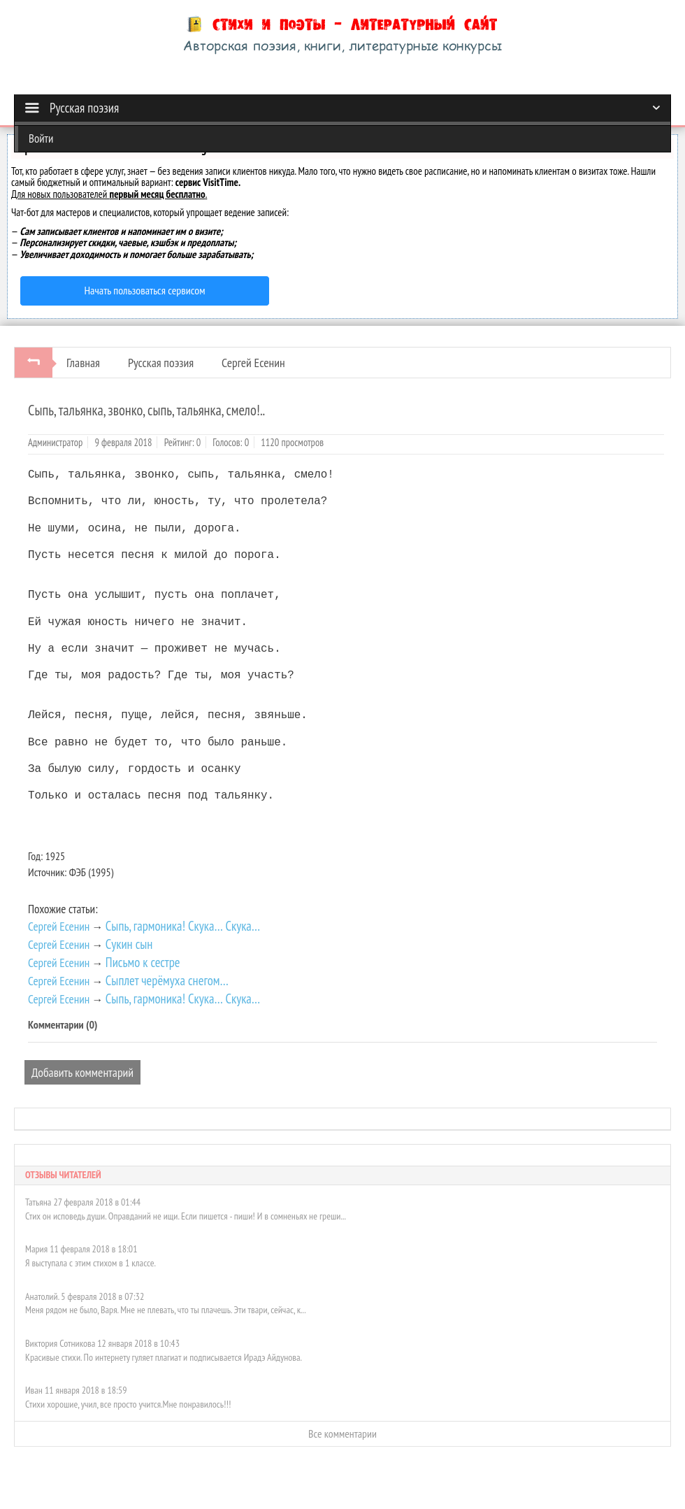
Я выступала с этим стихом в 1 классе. (90, 1263)
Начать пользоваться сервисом (145, 290)
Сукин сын (129, 944)
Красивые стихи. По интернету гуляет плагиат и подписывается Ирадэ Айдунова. (163, 1357)
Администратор (55, 442)
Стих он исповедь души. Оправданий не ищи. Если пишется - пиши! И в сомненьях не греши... (185, 1216)
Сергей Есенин (253, 363)
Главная (83, 363)
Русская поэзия (161, 363)
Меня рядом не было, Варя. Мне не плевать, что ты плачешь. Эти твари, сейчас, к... (165, 1309)
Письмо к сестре (143, 962)
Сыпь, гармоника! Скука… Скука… (183, 925)
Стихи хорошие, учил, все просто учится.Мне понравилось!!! (128, 1404)
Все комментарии (342, 1433)
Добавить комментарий (82, 1072)
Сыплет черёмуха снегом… (167, 980)
